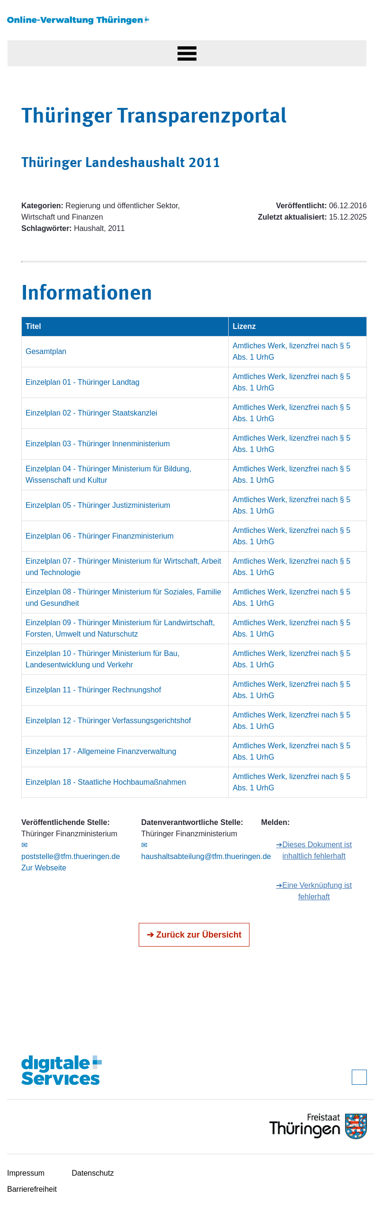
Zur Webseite (43, 868)
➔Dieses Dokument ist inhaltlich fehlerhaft (314, 850)
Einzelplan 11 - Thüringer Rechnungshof (93, 690)
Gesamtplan (46, 351)
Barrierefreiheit (32, 1189)
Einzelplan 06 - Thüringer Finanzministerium (100, 536)
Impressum (26, 1173)
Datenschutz (93, 1173)
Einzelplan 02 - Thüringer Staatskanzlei (91, 413)
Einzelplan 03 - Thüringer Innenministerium (98, 444)
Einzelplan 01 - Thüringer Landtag (83, 382)
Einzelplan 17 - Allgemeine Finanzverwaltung (101, 751)
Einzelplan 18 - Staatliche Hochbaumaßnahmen (106, 782)
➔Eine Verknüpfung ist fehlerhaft (314, 891)
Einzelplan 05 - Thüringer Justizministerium (98, 505)
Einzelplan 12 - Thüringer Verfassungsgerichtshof (108, 721)
